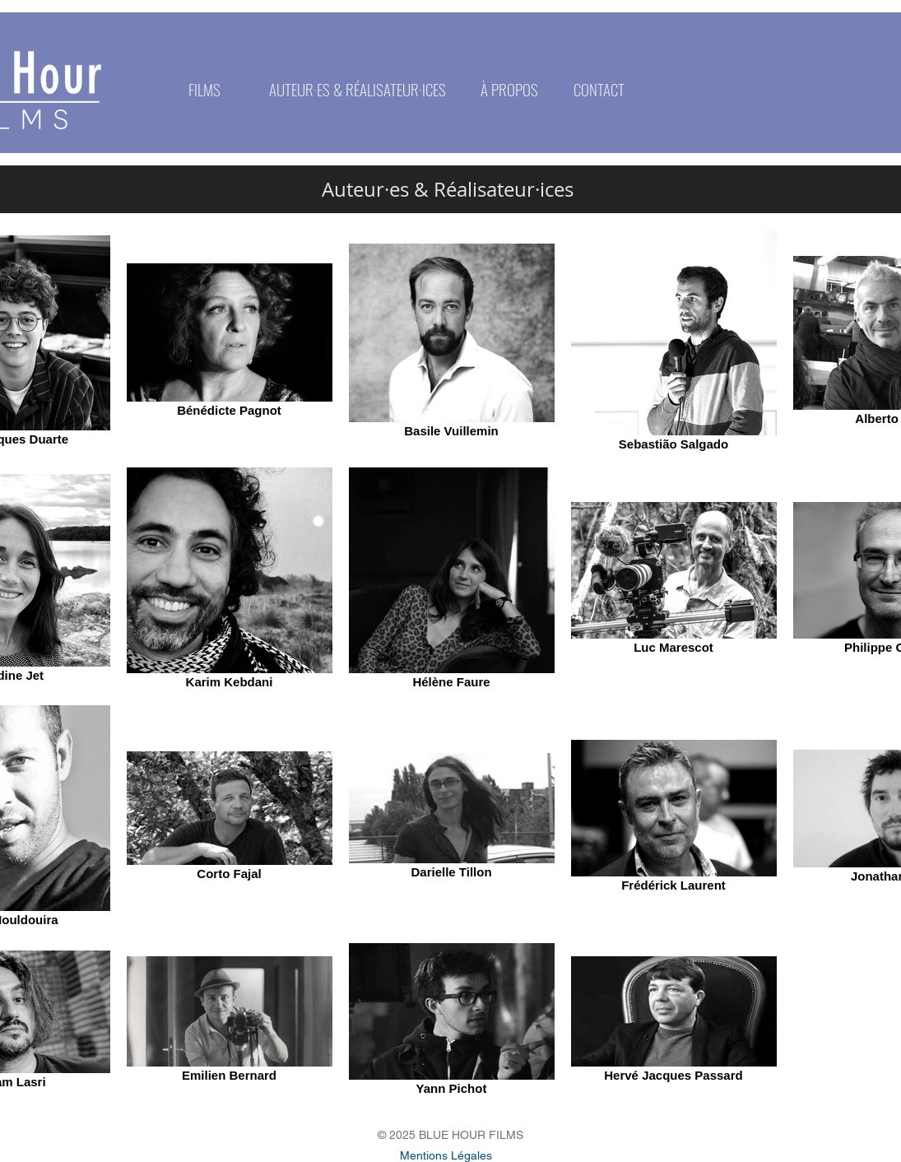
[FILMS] (205, 88)
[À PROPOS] (510, 88)
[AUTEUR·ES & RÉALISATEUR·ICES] (357, 88)
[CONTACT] (599, 88)
